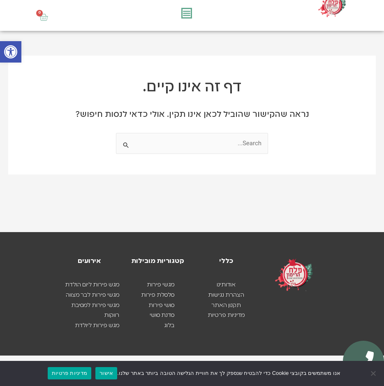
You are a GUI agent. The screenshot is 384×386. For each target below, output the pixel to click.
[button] (10, 52)
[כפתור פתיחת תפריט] (186, 13)
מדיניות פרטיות (69, 373)
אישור (106, 373)
